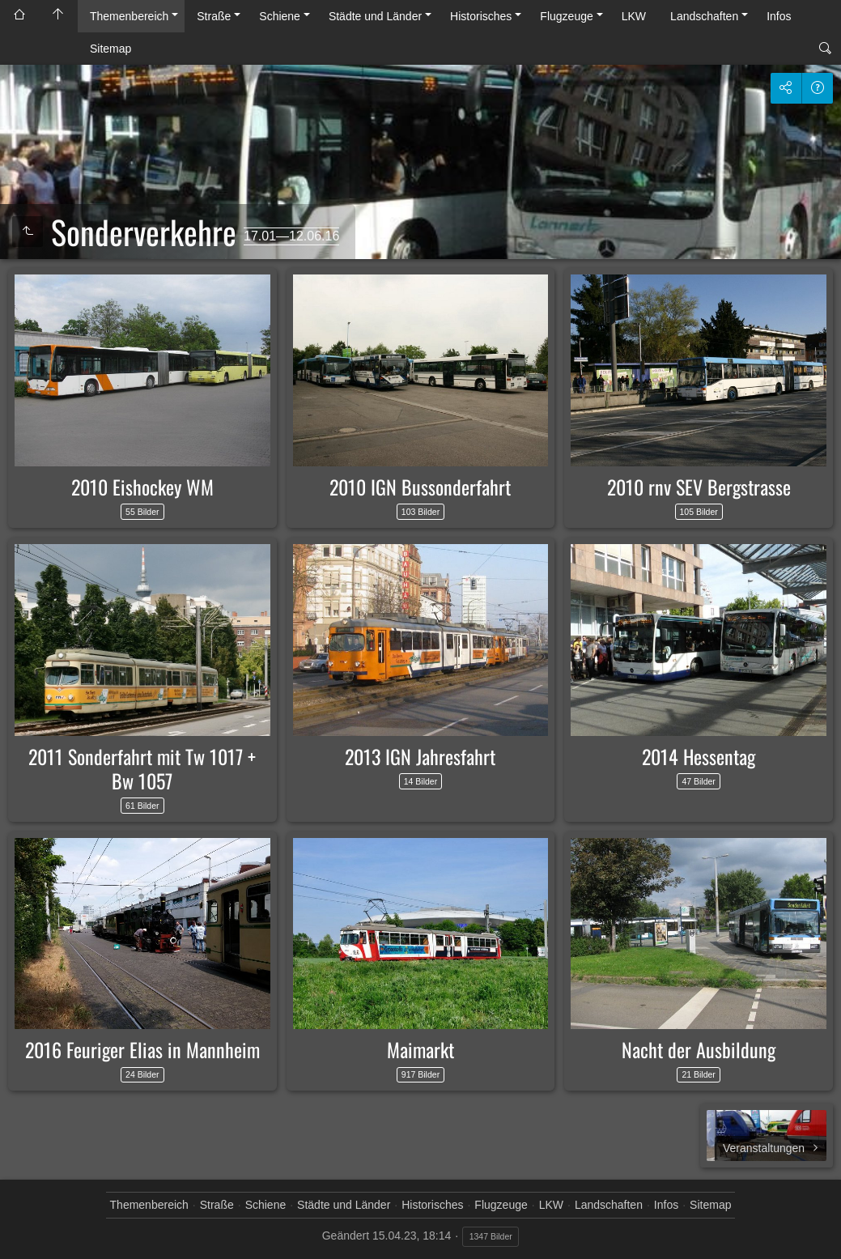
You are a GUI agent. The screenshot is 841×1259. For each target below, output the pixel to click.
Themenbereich (129, 16)
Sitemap (110, 48)
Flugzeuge (566, 16)
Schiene (279, 16)
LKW (634, 16)
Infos (779, 16)
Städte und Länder (375, 16)
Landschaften (704, 16)
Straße (214, 16)
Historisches (481, 16)
